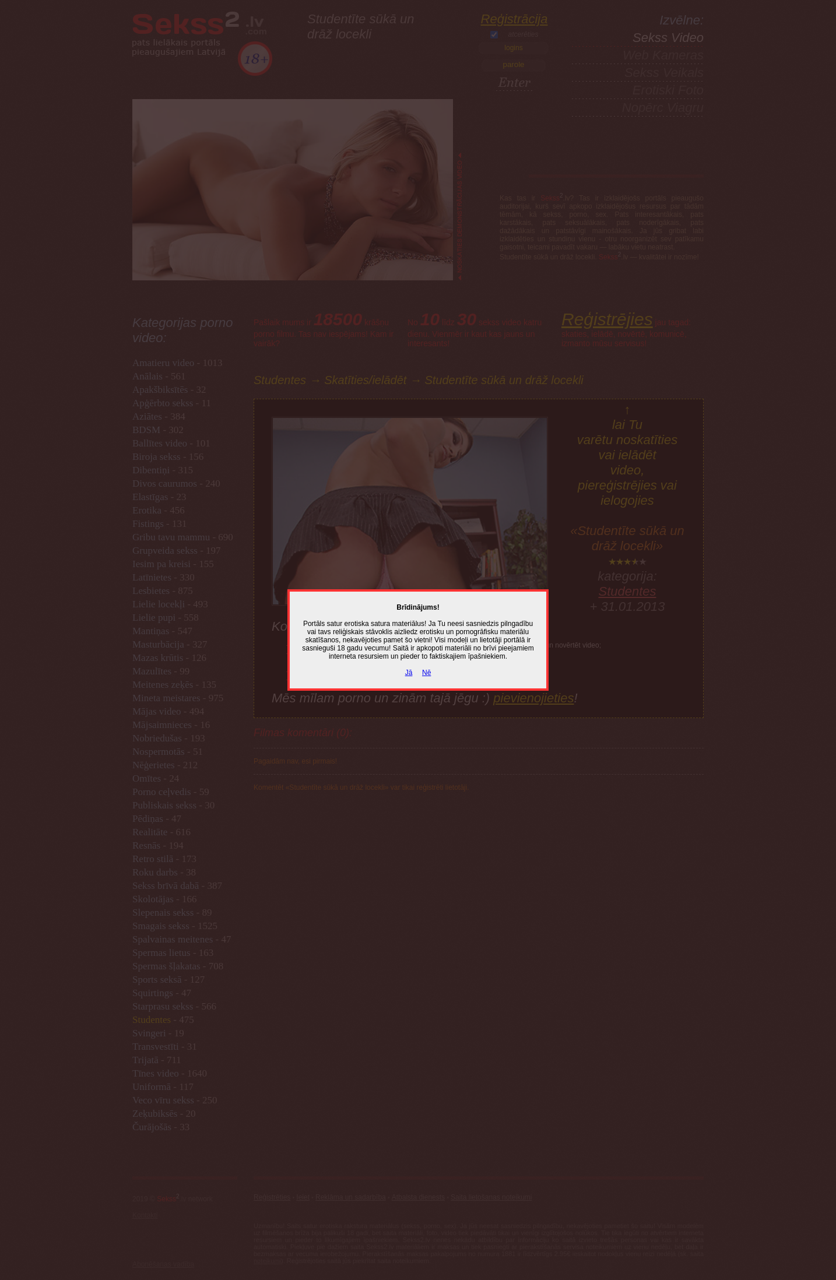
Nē (426, 673)
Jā (409, 673)
